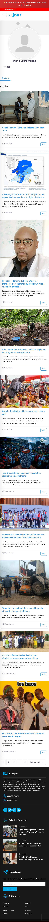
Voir (43, 144)
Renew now (35, 3)
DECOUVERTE (28, 913)
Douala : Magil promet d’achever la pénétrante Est (31, 858)
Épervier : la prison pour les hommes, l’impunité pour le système (31, 831)
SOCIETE (5, 906)
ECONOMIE (27, 903)
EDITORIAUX (28, 910)
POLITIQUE (6, 903)
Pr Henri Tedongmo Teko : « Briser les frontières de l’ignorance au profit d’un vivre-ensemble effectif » (23, 284)
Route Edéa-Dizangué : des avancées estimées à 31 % (30, 844)
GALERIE (5, 913)
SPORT (26, 906)
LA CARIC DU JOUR (8, 910)
